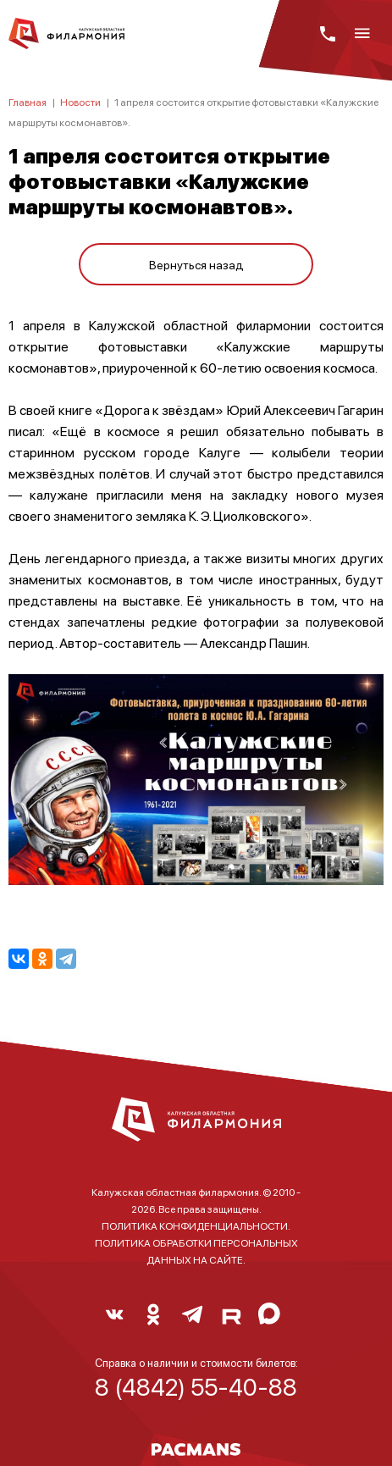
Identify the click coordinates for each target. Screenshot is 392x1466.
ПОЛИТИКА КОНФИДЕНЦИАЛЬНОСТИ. (196, 1226)
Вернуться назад (196, 264)
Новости (80, 102)
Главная (27, 102)
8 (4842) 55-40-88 (196, 1386)
